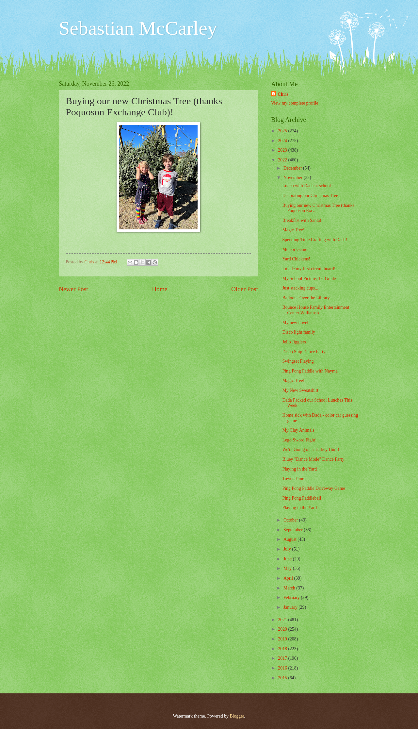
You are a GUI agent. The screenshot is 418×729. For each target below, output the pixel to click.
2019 (283, 639)
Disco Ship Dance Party (303, 351)
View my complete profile (294, 103)
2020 (283, 629)
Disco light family (298, 332)
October (291, 520)
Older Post (244, 289)
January (290, 607)
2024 (283, 140)
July (287, 549)
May (288, 568)
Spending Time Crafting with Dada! (314, 239)
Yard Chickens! (296, 259)
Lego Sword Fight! (299, 440)
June (288, 558)
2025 (283, 130)
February (292, 597)
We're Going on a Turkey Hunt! (310, 449)
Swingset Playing (298, 361)
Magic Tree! (293, 229)
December (293, 168)
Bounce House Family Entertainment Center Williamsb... (315, 310)
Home (159, 289)
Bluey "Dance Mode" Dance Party (313, 459)
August (290, 539)
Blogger (237, 716)
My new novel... (297, 322)
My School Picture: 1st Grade (309, 278)
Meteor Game (294, 249)
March (289, 588)
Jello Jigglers (294, 342)
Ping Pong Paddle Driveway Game (313, 488)
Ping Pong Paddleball (301, 498)
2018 (283, 648)
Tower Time (293, 478)
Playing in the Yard (299, 469)
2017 (283, 658)
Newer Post (73, 289)
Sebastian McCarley (138, 28)
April (288, 578)
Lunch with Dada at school (306, 185)
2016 (283, 668)
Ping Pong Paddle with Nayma (309, 371)
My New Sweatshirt (300, 390)
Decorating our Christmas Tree (310, 195)
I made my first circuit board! (308, 268)
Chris (283, 94)
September (293, 529)
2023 (283, 150)
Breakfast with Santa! (301, 220)
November (293, 177)
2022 (283, 159)
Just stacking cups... (300, 288)
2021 (283, 619)
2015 (283, 677)
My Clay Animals (298, 430)
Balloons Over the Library (306, 297)
